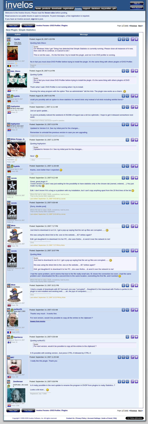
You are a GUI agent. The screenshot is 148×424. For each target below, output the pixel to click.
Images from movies (37, 321)
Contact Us (70, 418)
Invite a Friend (107, 418)
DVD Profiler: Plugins (59, 26)
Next (140, 26)
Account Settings (94, 418)
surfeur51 (18, 309)
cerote (14, 178)
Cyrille (17, 39)
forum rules (50, 13)
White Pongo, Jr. (17, 139)
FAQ (115, 418)
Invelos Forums (42, 26)
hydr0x (17, 96)
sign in (34, 19)
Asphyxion (15, 106)
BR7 (12, 357)
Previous (133, 26)
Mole (13, 225)
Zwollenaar (18, 381)
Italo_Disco (15, 71)
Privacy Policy (81, 418)
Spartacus (18, 337)
